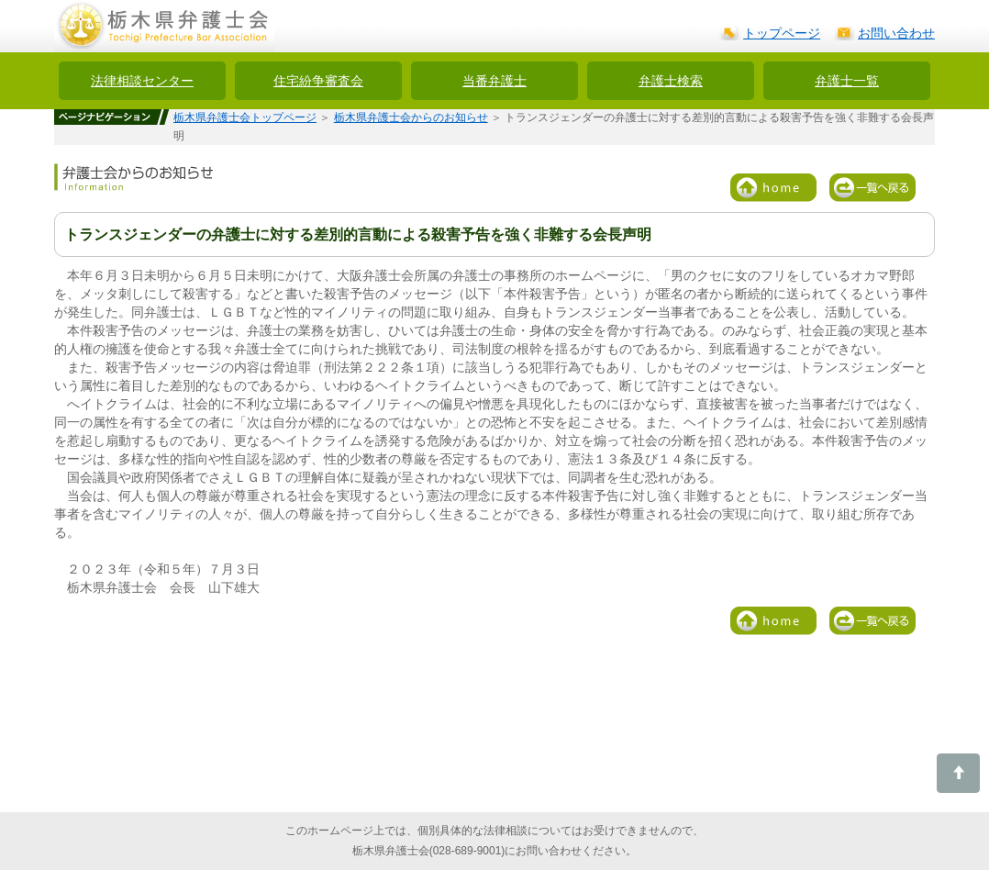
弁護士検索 (671, 80)
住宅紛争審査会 (318, 80)
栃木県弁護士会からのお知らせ (411, 117)
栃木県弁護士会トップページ (245, 117)
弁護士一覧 (847, 80)
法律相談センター (142, 80)
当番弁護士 (494, 80)
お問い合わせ (896, 33)
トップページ (781, 33)
